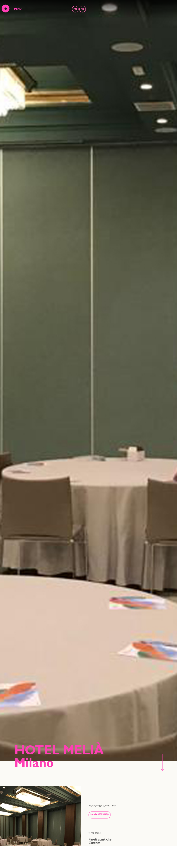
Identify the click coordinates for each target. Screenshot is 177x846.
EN (75, 9)
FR (82, 9)
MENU (17, 9)
